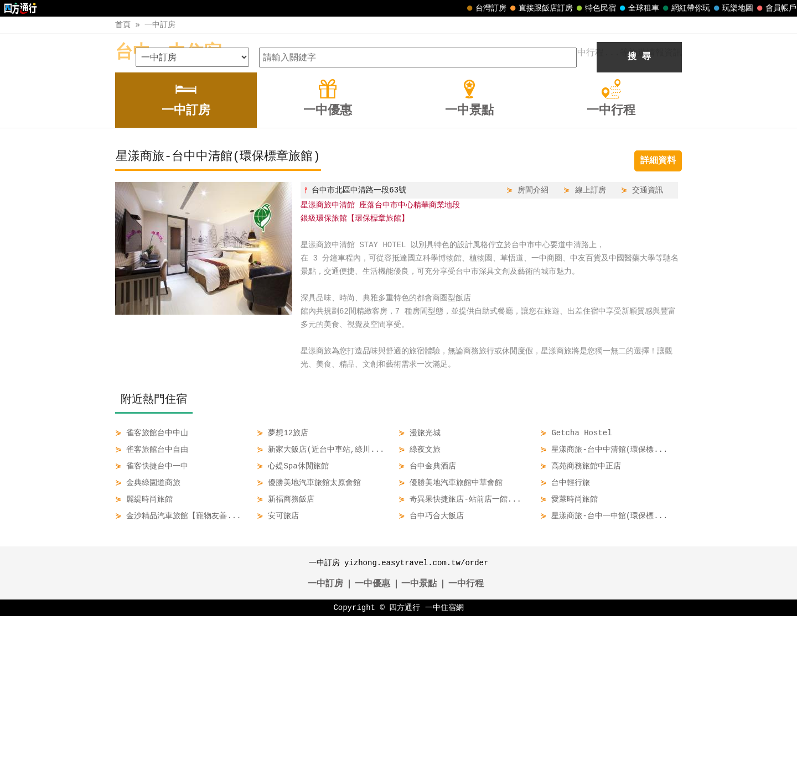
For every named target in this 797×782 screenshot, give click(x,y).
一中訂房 (159, 24)
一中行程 (466, 750)
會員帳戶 (775, 8)
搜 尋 (639, 223)
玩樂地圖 (732, 8)
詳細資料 (658, 327)
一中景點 (419, 750)
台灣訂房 (485, 8)
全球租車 (638, 8)
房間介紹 (532, 356)
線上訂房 (590, 356)
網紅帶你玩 (685, 8)
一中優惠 (372, 750)
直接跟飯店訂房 (540, 8)
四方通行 (404, 773)
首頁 (123, 24)
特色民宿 (595, 8)
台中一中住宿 (168, 53)
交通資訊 (647, 356)
